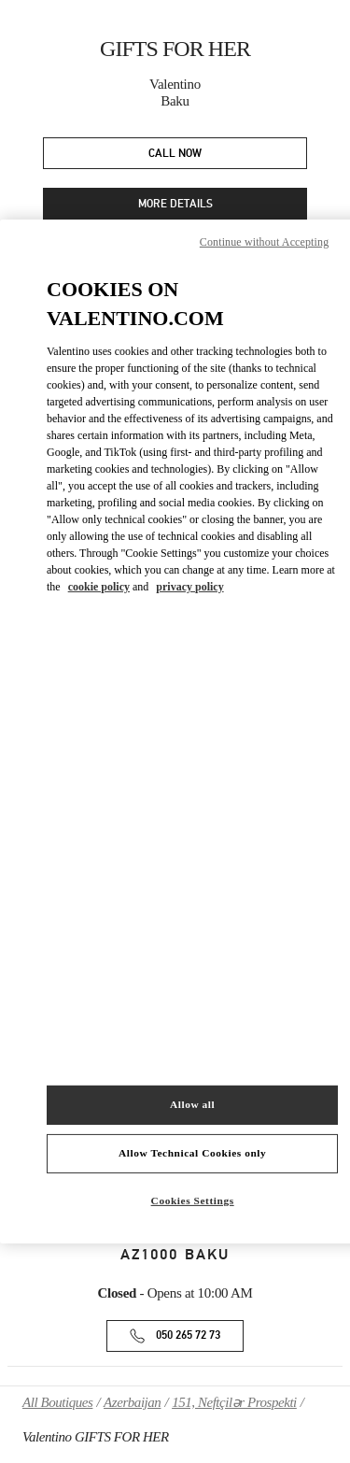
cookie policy (99, 586)
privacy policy (189, 586)
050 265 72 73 (188, 1335)
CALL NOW (175, 154)
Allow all (192, 1104)
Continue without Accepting (264, 242)
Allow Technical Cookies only (192, 1152)
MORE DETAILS (175, 204)
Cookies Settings (192, 1200)
